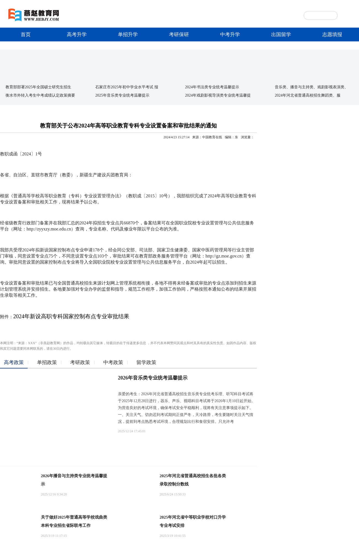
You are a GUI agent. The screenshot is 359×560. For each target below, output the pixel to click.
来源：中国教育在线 (207, 137)
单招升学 (128, 34)
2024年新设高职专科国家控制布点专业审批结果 (71, 316)
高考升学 (77, 34)
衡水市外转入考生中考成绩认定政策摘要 (40, 95)
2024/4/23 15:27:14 (176, 137)
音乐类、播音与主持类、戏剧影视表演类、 (311, 87)
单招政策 (47, 362)
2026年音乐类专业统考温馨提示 (153, 378)
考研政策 (80, 362)
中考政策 (113, 362)
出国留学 (281, 34)
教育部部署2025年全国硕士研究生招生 (38, 87)
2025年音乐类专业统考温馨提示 (122, 95)
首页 (26, 34)
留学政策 (146, 362)
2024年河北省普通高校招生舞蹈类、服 (307, 95)
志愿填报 (332, 34)
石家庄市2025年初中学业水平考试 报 (126, 87)
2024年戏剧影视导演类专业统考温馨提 (218, 95)
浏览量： (247, 137)
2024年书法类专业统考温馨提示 (212, 87)
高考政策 (14, 362)
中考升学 (230, 34)
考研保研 (179, 34)
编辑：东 (231, 137)
